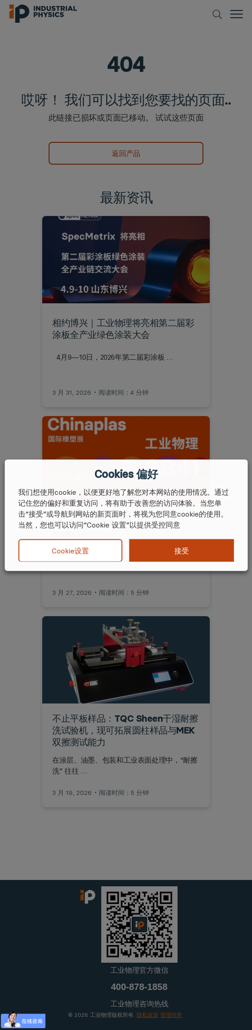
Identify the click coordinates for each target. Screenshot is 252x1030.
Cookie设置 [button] (70, 550)
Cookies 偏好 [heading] (126, 473)
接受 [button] (181, 550)
